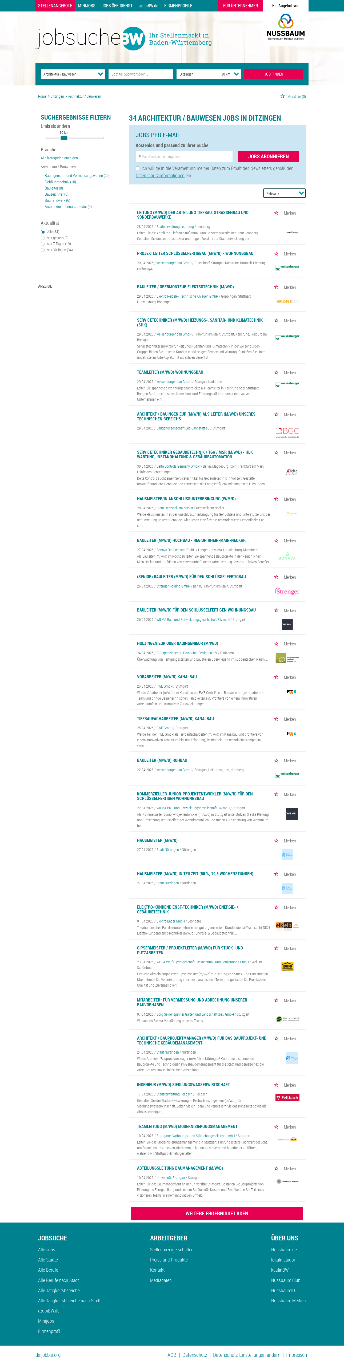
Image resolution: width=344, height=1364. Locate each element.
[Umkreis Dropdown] (236, 74)
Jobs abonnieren (268, 156)
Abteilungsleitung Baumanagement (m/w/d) (180, 1168)
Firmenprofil (49, 1331)
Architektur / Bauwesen (58, 166)
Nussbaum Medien (288, 1300)
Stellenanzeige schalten (172, 1249)
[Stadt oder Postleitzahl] (194, 74)
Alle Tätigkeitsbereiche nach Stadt (69, 1300)
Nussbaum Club (286, 1280)
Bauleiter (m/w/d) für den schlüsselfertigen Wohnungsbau (196, 610)
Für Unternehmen (240, 6)
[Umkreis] (220, 74)
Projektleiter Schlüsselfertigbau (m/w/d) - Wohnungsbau (195, 253)
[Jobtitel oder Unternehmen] (141, 74)
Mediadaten (161, 1280)
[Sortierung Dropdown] (301, 193)
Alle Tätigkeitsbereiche (59, 1290)
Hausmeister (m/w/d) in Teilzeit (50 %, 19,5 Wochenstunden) (195, 874)
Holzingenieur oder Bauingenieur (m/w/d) (177, 643)
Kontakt (157, 1270)
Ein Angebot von (285, 6)
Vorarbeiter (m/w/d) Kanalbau (167, 677)
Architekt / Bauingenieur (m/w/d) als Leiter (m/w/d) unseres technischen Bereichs (196, 416)
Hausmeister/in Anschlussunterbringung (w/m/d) (186, 499)
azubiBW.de (148, 6)
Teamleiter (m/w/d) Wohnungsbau (170, 372)
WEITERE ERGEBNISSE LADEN (217, 1213)
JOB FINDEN (273, 74)
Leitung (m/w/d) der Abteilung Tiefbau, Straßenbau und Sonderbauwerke (193, 215)
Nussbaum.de (284, 1249)
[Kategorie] (67, 74)
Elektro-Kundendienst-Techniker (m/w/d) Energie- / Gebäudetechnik (187, 909)
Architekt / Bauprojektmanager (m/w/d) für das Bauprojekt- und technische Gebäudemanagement (201, 1040)
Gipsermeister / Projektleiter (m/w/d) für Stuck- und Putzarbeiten (190, 950)
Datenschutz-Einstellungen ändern (246, 1354)
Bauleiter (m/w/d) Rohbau (162, 760)
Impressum (297, 1354)
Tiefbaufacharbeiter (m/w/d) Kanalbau (175, 719)
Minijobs (86, 6)
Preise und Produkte (169, 1259)
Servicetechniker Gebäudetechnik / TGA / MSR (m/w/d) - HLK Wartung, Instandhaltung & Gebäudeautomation (195, 454)
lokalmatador (283, 1259)
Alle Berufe (48, 1270)
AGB (172, 1354)
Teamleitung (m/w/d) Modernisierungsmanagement (187, 1126)
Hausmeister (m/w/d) (157, 840)
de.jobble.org (48, 1354)
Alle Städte (48, 1259)
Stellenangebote (55, 6)
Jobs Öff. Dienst (117, 6)
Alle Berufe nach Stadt (58, 1280)
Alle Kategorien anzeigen (59, 157)
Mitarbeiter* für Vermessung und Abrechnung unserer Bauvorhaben (192, 1002)
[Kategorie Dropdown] (101, 74)
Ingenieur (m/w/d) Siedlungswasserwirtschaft (183, 1084)
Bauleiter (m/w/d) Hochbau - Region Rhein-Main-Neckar (191, 540)
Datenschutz (194, 1354)
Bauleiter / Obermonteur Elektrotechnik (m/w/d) (185, 287)
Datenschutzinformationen (160, 175)
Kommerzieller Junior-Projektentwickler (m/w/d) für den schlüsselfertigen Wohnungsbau (195, 796)
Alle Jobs (46, 1249)
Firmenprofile (178, 6)
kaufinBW (280, 1270)
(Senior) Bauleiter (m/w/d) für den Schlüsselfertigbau (191, 576)
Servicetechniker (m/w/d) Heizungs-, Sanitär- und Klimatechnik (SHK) (200, 322)
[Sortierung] (279, 193)
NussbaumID (283, 1290)
